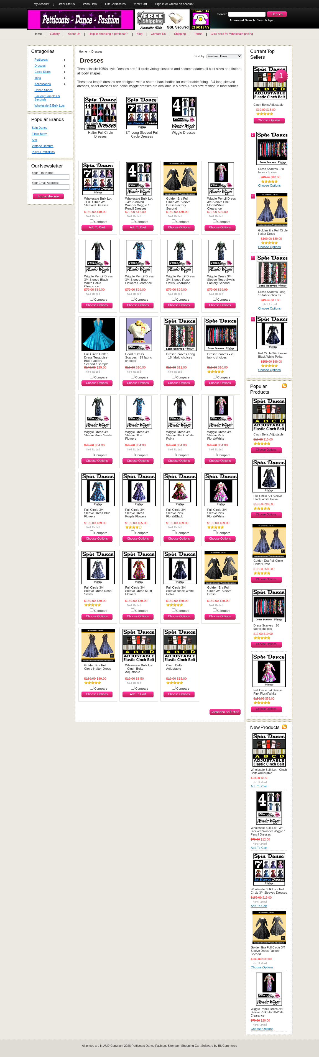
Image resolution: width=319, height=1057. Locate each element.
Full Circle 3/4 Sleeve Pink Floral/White (217, 513)
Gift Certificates (115, 4)
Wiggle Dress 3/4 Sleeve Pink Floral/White (219, 435)
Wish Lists (90, 4)
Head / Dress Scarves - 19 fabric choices (138, 357)
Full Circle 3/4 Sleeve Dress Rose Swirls (98, 591)
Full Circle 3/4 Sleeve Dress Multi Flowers (138, 591)
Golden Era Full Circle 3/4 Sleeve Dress (219, 591)
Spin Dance (39, 127)
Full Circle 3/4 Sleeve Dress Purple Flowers (136, 513)
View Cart (140, 4)
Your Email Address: (45, 182)
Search (222, 14)
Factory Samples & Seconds (47, 97)
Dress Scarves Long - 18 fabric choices (180, 355)
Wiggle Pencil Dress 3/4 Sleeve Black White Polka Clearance (98, 281)
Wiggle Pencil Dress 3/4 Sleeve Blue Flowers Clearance (139, 280)
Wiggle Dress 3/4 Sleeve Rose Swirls (98, 433)
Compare (101, 221)
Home (83, 51)
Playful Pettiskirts (43, 152)
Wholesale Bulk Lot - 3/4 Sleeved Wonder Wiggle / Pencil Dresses (139, 203)
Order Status (66, 4)
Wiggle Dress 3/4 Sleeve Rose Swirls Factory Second (221, 280)
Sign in (159, 4)
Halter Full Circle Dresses (100, 134)
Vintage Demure (42, 146)
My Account (41, 4)
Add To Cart (97, 227)
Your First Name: (43, 172)
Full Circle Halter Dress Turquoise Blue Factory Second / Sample (96, 359)
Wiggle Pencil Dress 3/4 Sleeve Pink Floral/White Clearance (221, 203)
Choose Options (179, 227)
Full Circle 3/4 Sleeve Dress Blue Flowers (97, 513)
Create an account (181, 4)
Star (34, 139)
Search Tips (265, 20)
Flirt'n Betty (39, 133)
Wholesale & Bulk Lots (50, 105)
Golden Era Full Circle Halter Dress (97, 667)
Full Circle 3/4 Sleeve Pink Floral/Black (176, 513)
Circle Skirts (49, 72)
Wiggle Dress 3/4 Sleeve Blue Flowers (137, 435)
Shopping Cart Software (197, 1045)
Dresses (49, 66)
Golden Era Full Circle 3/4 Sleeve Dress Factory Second (178, 203)
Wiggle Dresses (183, 133)
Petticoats (49, 60)
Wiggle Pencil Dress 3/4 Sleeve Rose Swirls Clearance (180, 280)
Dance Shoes (44, 90)
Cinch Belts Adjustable (174, 667)
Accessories (49, 84)
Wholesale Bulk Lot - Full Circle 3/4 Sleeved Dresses (98, 202)
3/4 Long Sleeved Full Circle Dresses (142, 134)
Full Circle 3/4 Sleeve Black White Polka (180, 591)
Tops (49, 78)
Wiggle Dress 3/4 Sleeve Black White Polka (180, 435)
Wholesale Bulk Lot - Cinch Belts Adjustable (139, 669)
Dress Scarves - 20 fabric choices (220, 355)
